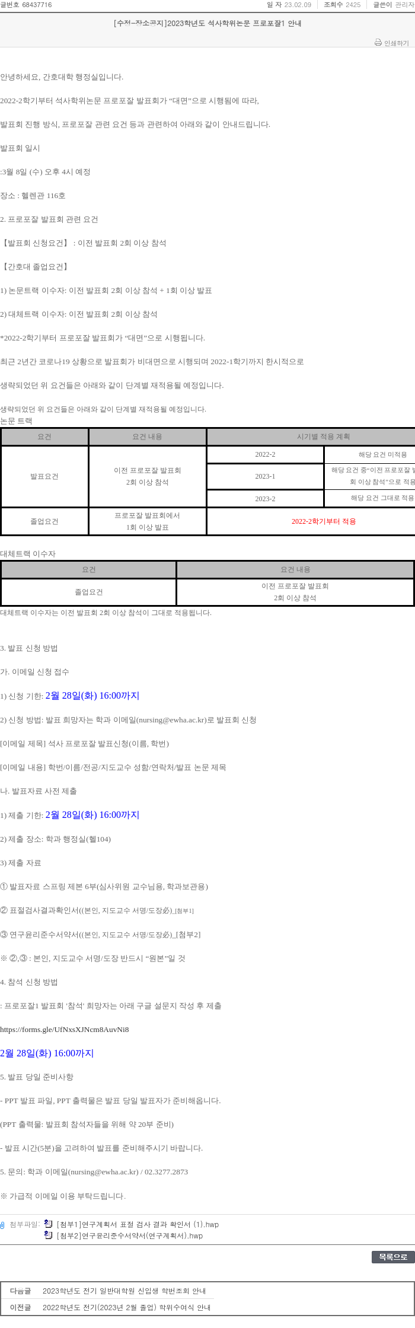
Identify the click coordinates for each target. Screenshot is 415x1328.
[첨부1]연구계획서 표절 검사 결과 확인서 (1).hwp (131, 1224)
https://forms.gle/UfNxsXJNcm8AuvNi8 (64, 1029)
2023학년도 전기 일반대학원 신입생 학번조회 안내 (124, 1290)
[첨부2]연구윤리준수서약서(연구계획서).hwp (123, 1235)
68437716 (37, 4)
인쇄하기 (396, 43)
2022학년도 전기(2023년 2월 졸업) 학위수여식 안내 (127, 1307)
